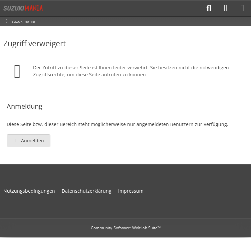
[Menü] (242, 8)
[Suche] (209, 8)
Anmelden (28, 140)
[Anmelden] (225, 8)
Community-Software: (126, 228)
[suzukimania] (23, 8)
